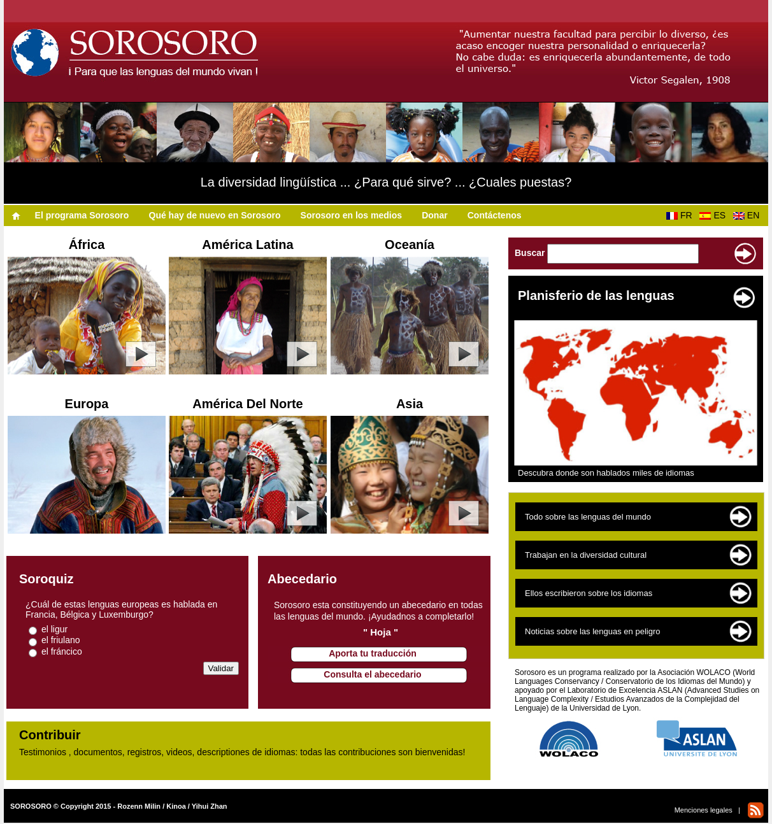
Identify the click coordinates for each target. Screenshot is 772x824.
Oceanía (409, 245)
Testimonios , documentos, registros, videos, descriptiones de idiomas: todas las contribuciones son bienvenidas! (242, 752)
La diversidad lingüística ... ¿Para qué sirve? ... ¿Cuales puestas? (386, 182)
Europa (87, 404)
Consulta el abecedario (372, 674)
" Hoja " (380, 632)
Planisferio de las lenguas (596, 295)
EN (748, 215)
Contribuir (50, 735)
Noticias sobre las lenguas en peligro (592, 631)
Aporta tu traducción (373, 653)
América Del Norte (247, 404)
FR (681, 215)
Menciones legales (704, 810)
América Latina (247, 245)
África (87, 245)
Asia (409, 404)
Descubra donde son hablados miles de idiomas (606, 473)
